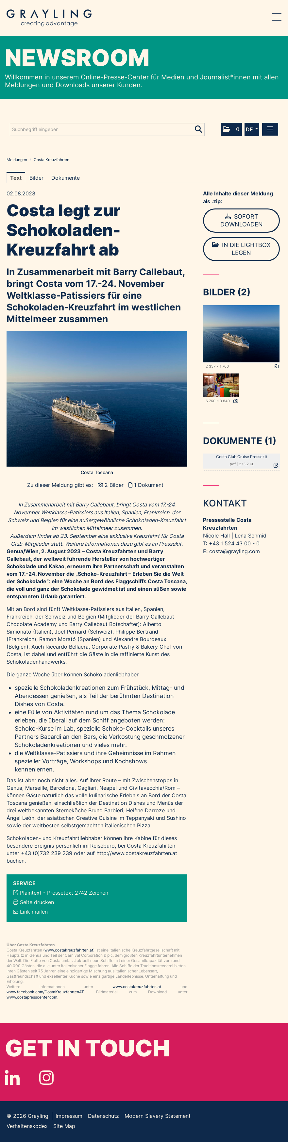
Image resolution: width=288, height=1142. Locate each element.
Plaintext (31, 892)
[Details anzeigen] (276, 366)
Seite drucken (37, 902)
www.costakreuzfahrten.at (68, 950)
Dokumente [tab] (65, 177)
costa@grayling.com (234, 551)
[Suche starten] (199, 128)
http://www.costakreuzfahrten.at (136, 853)
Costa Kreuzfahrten (51, 159)
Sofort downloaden (241, 220)
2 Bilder (114, 485)
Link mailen (34, 911)
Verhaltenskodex (27, 1126)
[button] (231, 129)
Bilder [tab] (36, 177)
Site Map (64, 1126)
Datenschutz (103, 1116)
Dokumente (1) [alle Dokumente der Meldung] (239, 440)
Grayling (49, 17)
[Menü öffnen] (270, 129)
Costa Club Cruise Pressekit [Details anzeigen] (241, 456)
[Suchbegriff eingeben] (107, 129)
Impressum (69, 1116)
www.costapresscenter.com (32, 997)
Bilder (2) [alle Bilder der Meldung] (226, 292)
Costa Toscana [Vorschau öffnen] (97, 472)
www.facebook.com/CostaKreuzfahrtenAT (45, 991)
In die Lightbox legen (241, 248)
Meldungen (17, 159)
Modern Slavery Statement (158, 1116)
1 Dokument (148, 485)
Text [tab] (16, 177)
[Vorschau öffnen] (97, 399)
